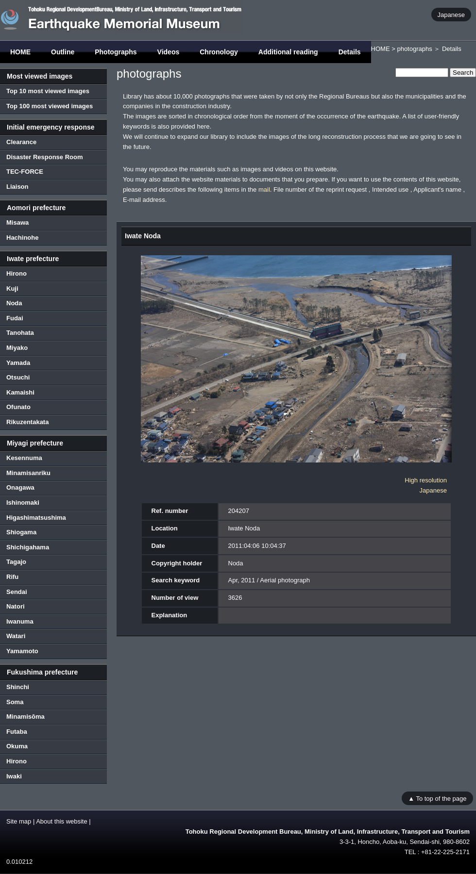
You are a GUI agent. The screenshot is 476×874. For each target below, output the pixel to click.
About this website (61, 821)
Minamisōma (25, 716)
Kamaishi (20, 392)
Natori (15, 606)
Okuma (17, 746)
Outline (62, 52)
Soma (14, 702)
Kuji (12, 288)
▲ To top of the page (437, 798)
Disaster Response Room (44, 157)
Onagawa (20, 487)
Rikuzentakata (27, 422)
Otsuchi (18, 377)
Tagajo (16, 561)
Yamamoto (22, 651)
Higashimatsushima (36, 517)
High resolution (426, 480)
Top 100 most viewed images (49, 106)
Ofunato (18, 407)
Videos (168, 52)
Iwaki (14, 776)
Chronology (219, 52)
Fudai (14, 318)
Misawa (17, 222)
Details (350, 52)
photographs (414, 48)
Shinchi (17, 687)
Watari (15, 636)
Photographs (115, 52)
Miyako (17, 347)
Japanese (451, 14)
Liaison (17, 186)
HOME (20, 52)
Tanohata (20, 332)
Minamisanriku (28, 473)
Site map (18, 821)
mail (264, 189)
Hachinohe (22, 237)
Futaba (16, 731)
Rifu (12, 576)
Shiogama (21, 532)
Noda (14, 303)
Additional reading (288, 52)
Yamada (18, 362)
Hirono (16, 273)
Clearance (21, 142)
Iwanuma (20, 621)
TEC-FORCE (24, 171)
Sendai (16, 591)
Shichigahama (27, 547)
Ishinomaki (22, 502)
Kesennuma (24, 458)
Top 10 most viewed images (47, 91)
